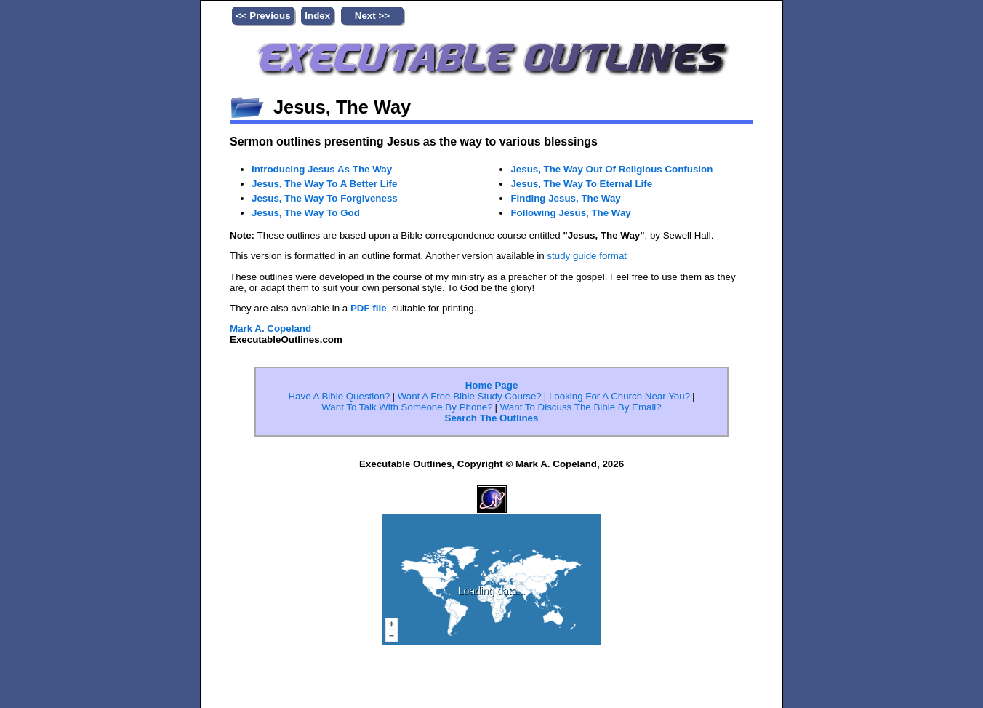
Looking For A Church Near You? (619, 448)
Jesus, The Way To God (317, 240)
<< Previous (263, 15)
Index (317, 15)
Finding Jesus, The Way (576, 233)
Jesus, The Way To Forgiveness (339, 216)
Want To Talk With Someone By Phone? (406, 459)
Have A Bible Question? (339, 448)
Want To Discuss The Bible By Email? (581, 459)
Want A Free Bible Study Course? (470, 448)
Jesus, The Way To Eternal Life (595, 209)
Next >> (372, 15)
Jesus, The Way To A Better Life (339, 193)
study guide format (587, 308)
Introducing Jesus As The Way (336, 170)
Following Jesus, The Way (582, 256)
